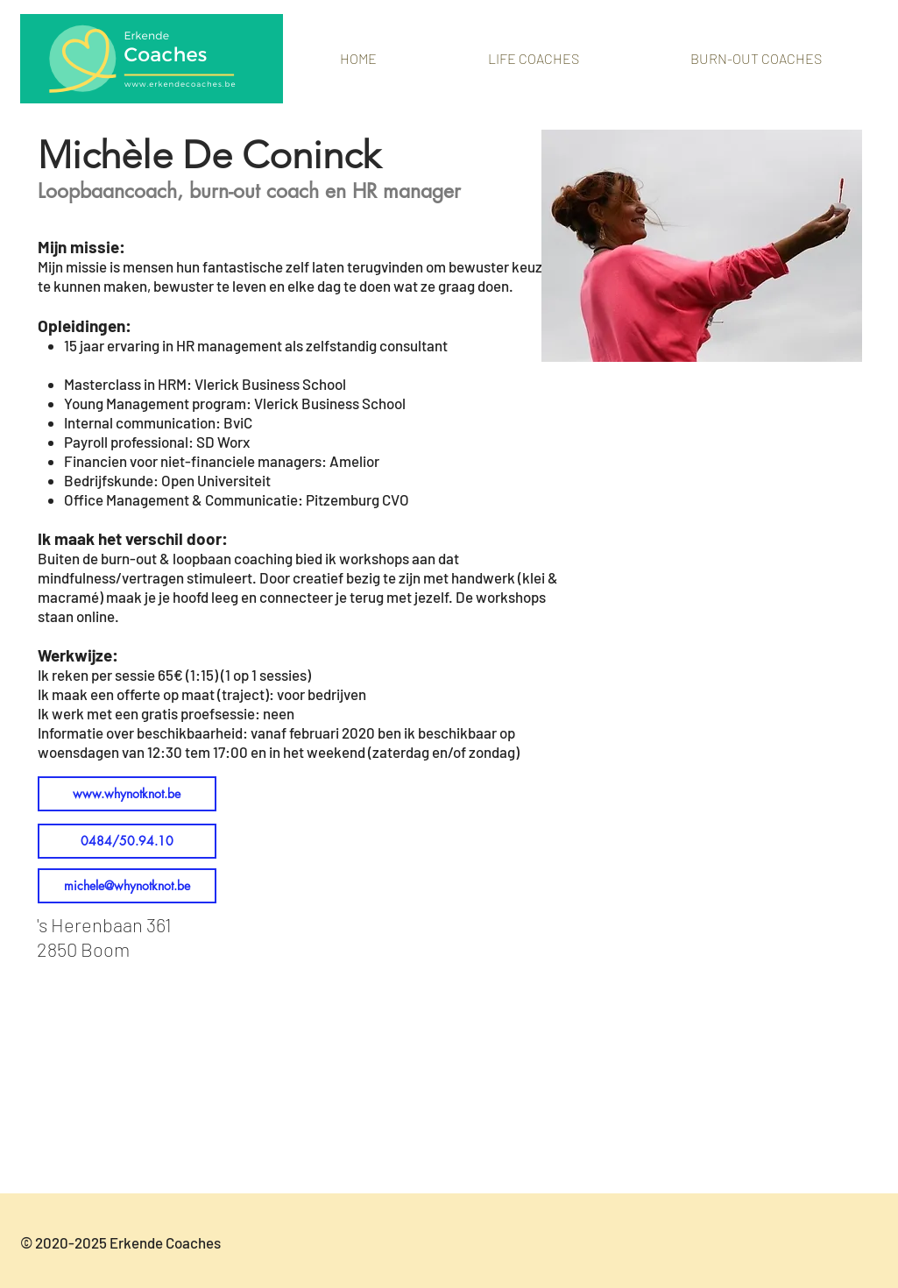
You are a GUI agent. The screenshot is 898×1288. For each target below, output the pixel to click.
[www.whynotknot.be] (127, 793)
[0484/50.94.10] (127, 841)
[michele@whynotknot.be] (127, 885)
